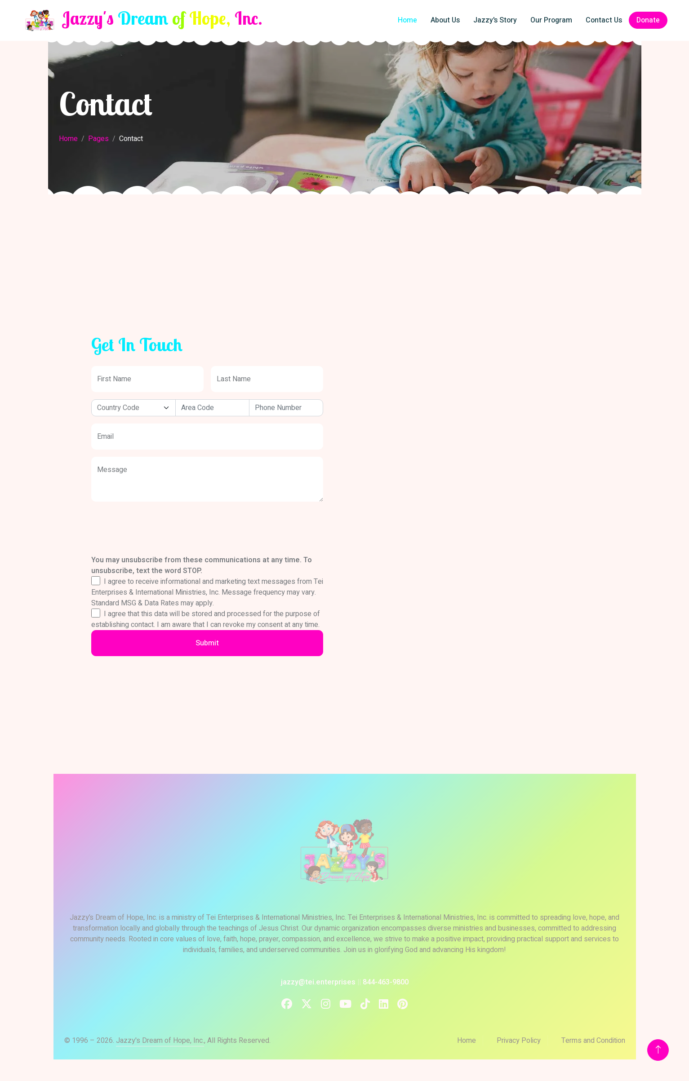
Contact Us (604, 20)
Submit (207, 643)
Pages (98, 138)
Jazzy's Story (495, 20)
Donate (648, 20)
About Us (445, 20)
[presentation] (159, 519)
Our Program (551, 20)
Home (407, 20)
